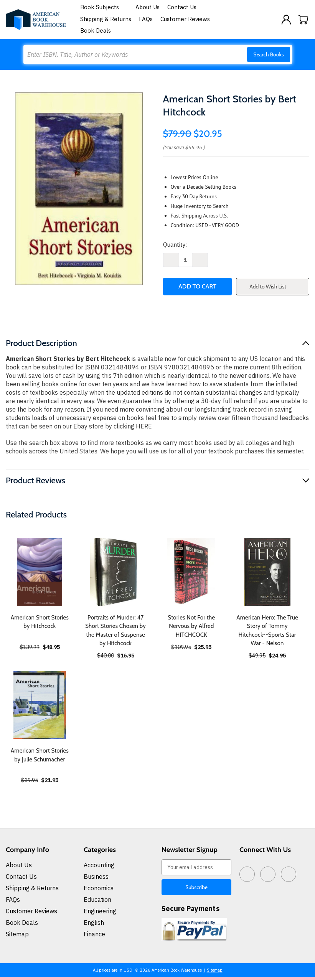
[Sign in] (286, 19)
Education (97, 899)
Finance (94, 934)
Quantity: (175, 244)
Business (96, 876)
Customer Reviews (185, 19)
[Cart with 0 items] (303, 19)
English (94, 922)
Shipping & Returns (105, 19)
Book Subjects (104, 7)
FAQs (146, 19)
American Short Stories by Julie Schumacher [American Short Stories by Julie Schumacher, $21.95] (40, 755)
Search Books (268, 54)
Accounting (99, 865)
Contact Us (181, 7)
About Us (147, 7)
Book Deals (95, 30)
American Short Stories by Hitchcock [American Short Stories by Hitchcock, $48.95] (40, 622)
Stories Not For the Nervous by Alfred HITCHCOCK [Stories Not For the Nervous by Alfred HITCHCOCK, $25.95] (191, 626)
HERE (144, 426)
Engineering (100, 911)
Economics (99, 888)
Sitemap (17, 934)
